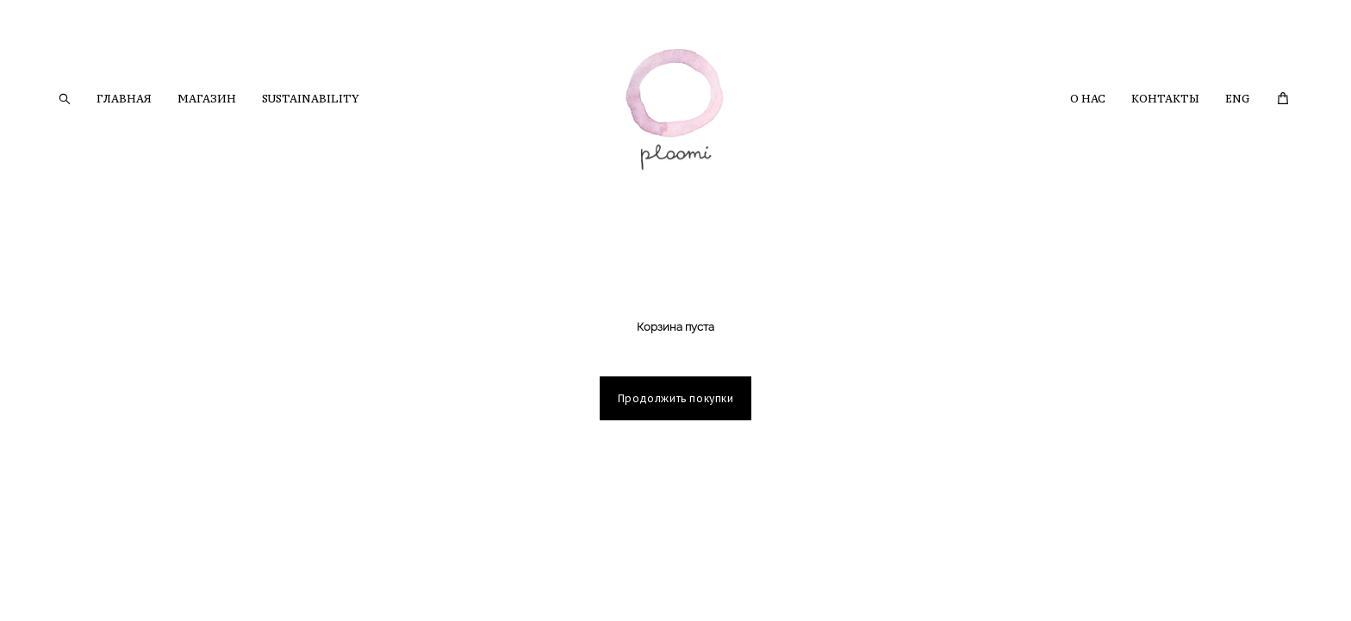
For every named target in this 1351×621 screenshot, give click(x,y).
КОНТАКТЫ (1165, 98)
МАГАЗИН (206, 98)
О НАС (1087, 98)
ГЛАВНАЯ (124, 98)
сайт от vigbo (89, 581)
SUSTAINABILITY (310, 98)
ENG (1237, 98)
